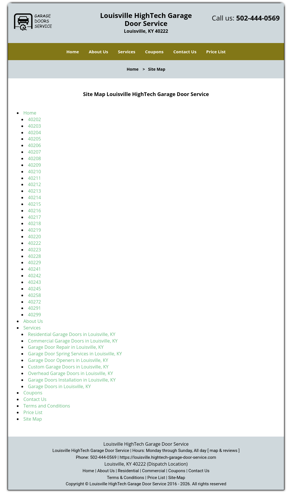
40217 (34, 217)
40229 (34, 262)
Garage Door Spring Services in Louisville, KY (75, 354)
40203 (34, 126)
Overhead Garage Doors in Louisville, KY (70, 373)
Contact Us (184, 51)
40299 (34, 314)
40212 (34, 184)
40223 (34, 249)
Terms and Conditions (46, 406)
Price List (216, 51)
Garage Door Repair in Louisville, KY (66, 347)
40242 (34, 275)
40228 (34, 256)
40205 (34, 139)
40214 (34, 197)
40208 (34, 158)
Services (126, 51)
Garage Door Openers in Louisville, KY (68, 360)
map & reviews (224, 450)
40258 (34, 295)
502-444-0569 (258, 18)
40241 (34, 269)
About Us (98, 51)
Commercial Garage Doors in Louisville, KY (72, 341)
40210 (34, 171)
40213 (34, 191)
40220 (34, 236)
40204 (34, 132)
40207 (34, 152)
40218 (34, 223)
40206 (34, 145)
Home (72, 51)
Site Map (32, 419)
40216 (34, 210)
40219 (34, 230)
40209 (34, 165)
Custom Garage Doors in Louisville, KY (69, 367)
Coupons (154, 51)
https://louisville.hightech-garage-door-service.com (168, 457)
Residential (128, 470)
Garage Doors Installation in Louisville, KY (71, 380)
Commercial (153, 470)
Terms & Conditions (125, 477)
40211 (34, 178)
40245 (34, 289)
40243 (34, 282)
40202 (34, 119)
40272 (34, 302)
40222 (34, 243)
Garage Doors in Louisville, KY (59, 386)
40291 (34, 308)
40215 (34, 204)
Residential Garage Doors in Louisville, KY (71, 334)
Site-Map (176, 477)
